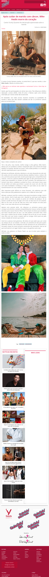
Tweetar (3, 28)
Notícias (12, 12)
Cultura (26, 554)
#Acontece (39, 556)
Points (14, 553)
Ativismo (27, 556)
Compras (4, 558)
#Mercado (39, 558)
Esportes (15, 551)
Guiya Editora (35, 575)
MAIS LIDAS (35, 353)
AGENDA (27, 549)
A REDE (33, 572)
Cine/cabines (4, 557)
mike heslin (21, 344)
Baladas (3, 553)
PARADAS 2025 (18, 9)
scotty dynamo (28, 344)
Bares (3, 554)
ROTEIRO (4, 549)
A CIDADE (3, 9)
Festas (26, 551)
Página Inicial (4, 12)
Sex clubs (15, 557)
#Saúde (38, 560)
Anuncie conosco (9, 562)
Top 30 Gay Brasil (6, 575)
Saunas (15, 556)
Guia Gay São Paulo (36, 576)
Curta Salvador (5, 576)
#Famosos (19, 12)
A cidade (3, 551)
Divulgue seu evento (9, 564)
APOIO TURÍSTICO (26, 9)
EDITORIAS (39, 549)
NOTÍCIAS (8, 9)
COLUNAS (4, 572)
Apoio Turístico (16, 558)
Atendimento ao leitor (9, 567)
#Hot (38, 557)
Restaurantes (16, 554)
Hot (26, 553)
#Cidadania (39, 554)
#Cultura (38, 553)
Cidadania (4, 556)
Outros (26, 557)
